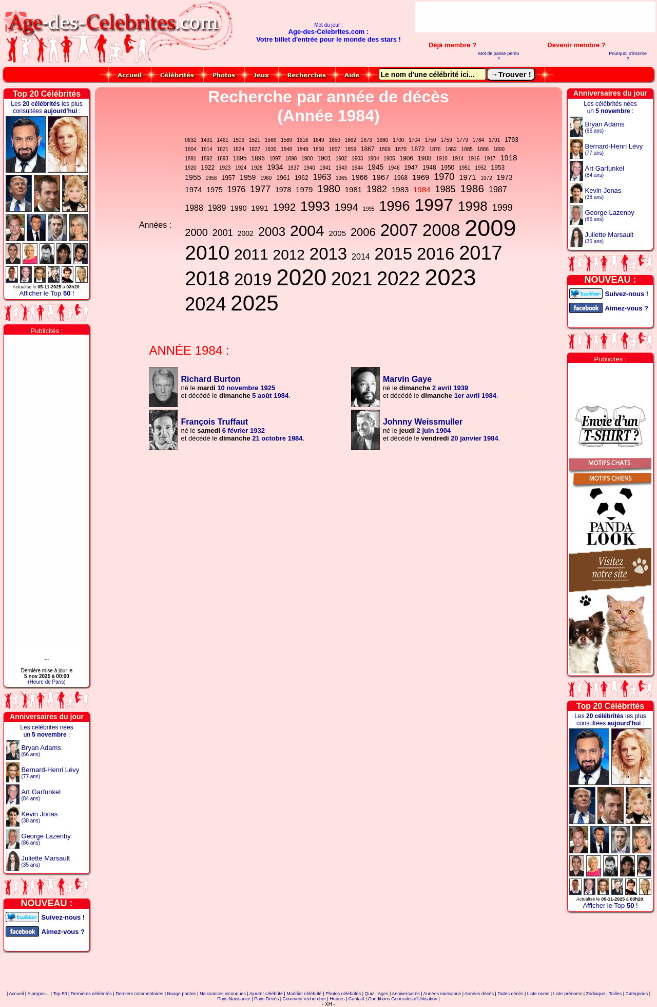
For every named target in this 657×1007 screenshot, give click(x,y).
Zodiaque (596, 993)
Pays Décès (266, 998)
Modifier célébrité (304, 993)
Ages (383, 993)
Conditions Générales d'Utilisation (402, 998)
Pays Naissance (233, 998)
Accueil (16, 993)
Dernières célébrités (91, 993)
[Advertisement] (535, 17)
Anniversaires (406, 993)
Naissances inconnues (223, 993)
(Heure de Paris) (46, 682)
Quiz (370, 993)
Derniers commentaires (139, 993)
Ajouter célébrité (266, 993)
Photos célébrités (343, 993)
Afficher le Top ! (46, 293)
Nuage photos (181, 993)
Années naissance (442, 993)
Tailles (615, 993)
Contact (356, 998)
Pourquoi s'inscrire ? (628, 56)
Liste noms (538, 993)
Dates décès (510, 993)
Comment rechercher (304, 998)
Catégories (637, 993)
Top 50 (60, 993)
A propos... (38, 993)
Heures (337, 998)
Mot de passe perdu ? (498, 56)
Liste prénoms (568, 993)
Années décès (479, 993)
